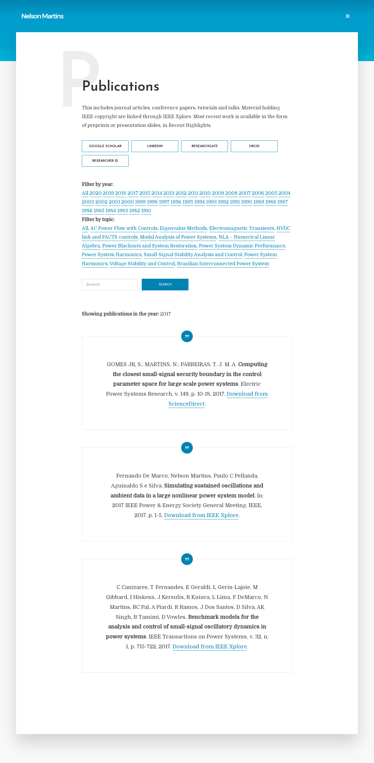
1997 (164, 202)
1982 (134, 210)
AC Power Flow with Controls (123, 228)
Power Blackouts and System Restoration (149, 246)
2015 (144, 193)
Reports (140, 16)
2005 (271, 193)
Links (161, 16)
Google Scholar (105, 146)
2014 (156, 193)
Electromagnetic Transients (241, 228)
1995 (188, 202)
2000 (127, 202)
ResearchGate (205, 146)
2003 (88, 202)
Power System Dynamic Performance (242, 246)
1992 (223, 202)
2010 (205, 193)
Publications (113, 16)
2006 (258, 193)
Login (343, 16)
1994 (199, 202)
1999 (140, 202)
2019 (108, 193)
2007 (245, 193)
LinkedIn (155, 146)
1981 (146, 210)
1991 (235, 202)
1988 (270, 202)
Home (87, 16)
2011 (193, 193)
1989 (258, 202)
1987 (282, 202)
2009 (218, 193)
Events (299, 16)
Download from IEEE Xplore (201, 515)
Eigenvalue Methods (183, 228)
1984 (110, 210)
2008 (231, 193)
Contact (322, 16)
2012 (181, 193)
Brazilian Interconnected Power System (223, 263)
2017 (132, 193)
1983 (122, 210)
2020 (95, 193)
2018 (120, 193)
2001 (114, 202)
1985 (99, 210)
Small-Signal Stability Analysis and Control (193, 254)
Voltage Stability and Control (142, 263)
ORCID (254, 146)
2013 (168, 193)
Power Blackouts (190, 16)
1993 (211, 202)
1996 (176, 202)
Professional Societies (237, 16)
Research (275, 16)
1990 (246, 202)
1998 (152, 202)
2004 (284, 193)
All (85, 193)
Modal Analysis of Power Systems (178, 237)
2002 (101, 202)
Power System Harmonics (111, 254)
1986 (87, 210)
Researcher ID (105, 161)
